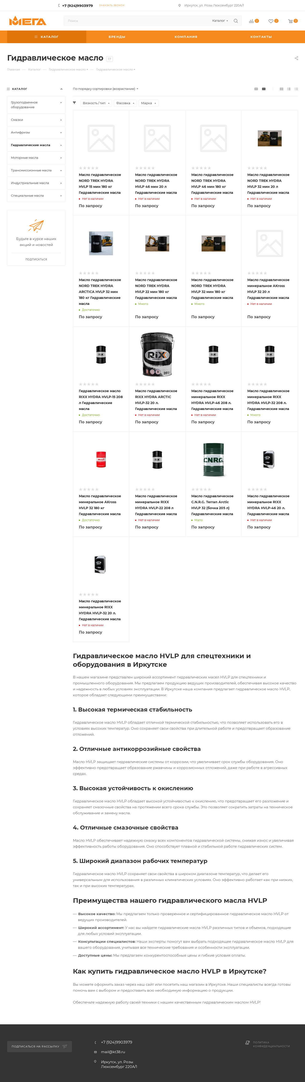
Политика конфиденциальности (271, 1044)
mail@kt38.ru (113, 1052)
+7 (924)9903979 (77, 5)
